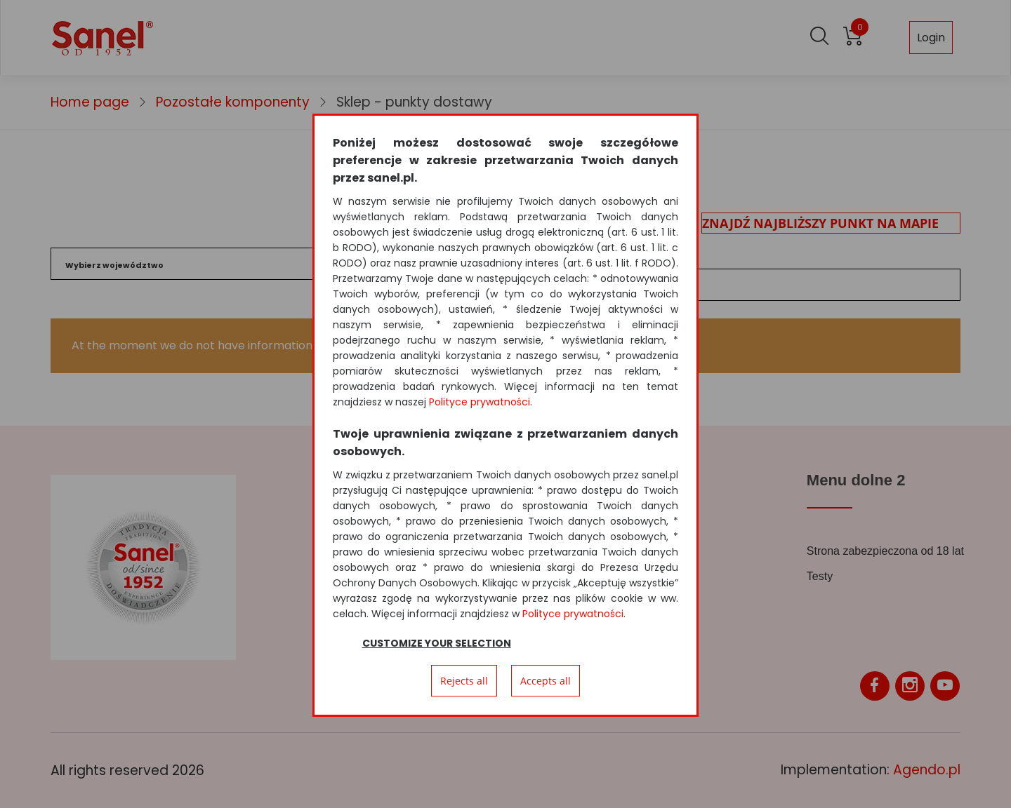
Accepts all (545, 680)
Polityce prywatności (479, 402)
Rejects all (464, 680)
